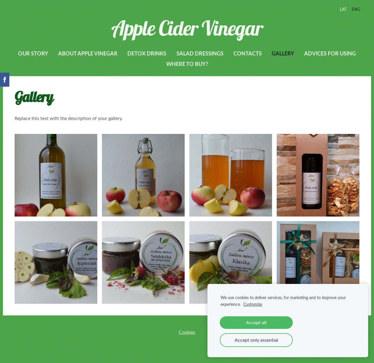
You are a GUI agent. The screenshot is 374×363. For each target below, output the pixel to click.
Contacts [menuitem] (247, 53)
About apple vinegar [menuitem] (87, 53)
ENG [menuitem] (356, 9)
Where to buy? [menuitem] (187, 63)
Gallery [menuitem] (283, 53)
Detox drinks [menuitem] (146, 53)
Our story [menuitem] (33, 53)
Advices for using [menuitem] (330, 53)
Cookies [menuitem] (187, 332)
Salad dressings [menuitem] (200, 53)
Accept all (256, 322)
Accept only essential (256, 340)
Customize (252, 304)
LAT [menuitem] (343, 9)
